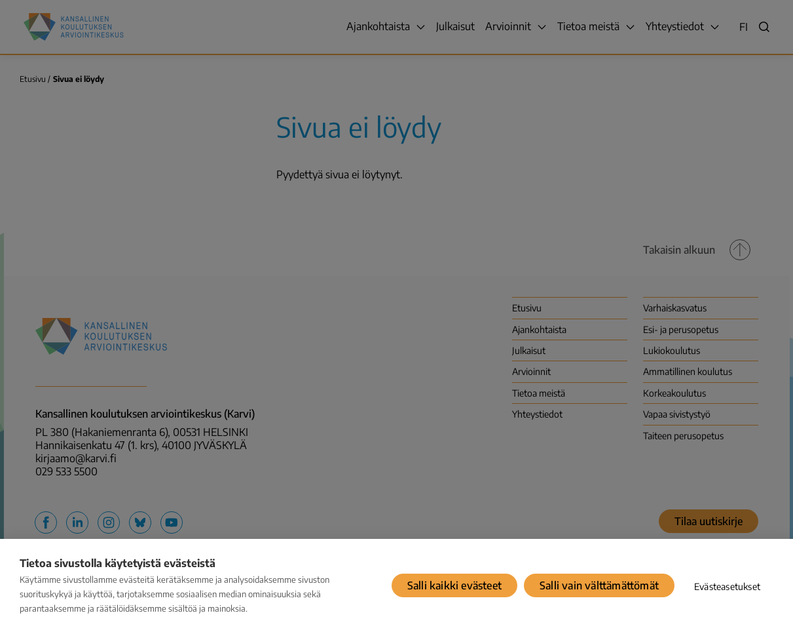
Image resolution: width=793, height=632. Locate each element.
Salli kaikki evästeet (454, 585)
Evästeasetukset (727, 586)
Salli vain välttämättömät (599, 585)
